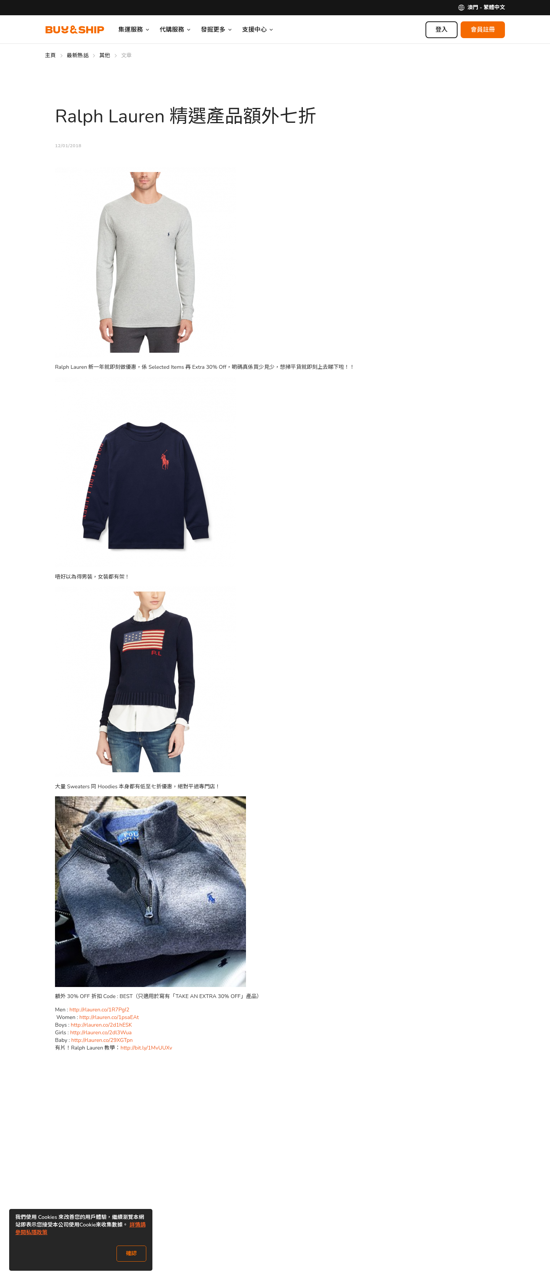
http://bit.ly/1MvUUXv (146, 1047)
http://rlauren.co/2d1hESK (102, 1025)
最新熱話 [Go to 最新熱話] (78, 55)
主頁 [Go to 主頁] (50, 55)
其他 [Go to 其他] (104, 55)
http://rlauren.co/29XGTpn (102, 1040)
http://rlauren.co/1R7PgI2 (99, 1009)
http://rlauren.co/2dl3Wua (101, 1032)
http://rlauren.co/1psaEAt (109, 1017)
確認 (131, 1253)
